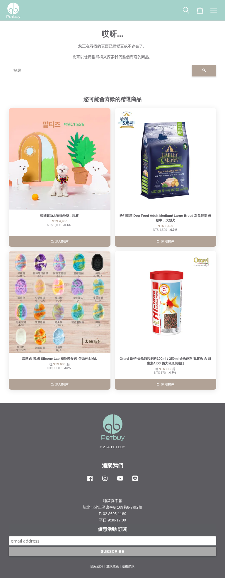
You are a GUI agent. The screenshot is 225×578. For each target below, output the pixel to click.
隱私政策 (97, 566)
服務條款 (128, 566)
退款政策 (112, 566)
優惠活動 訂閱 (112, 529)
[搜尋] (100, 70)
